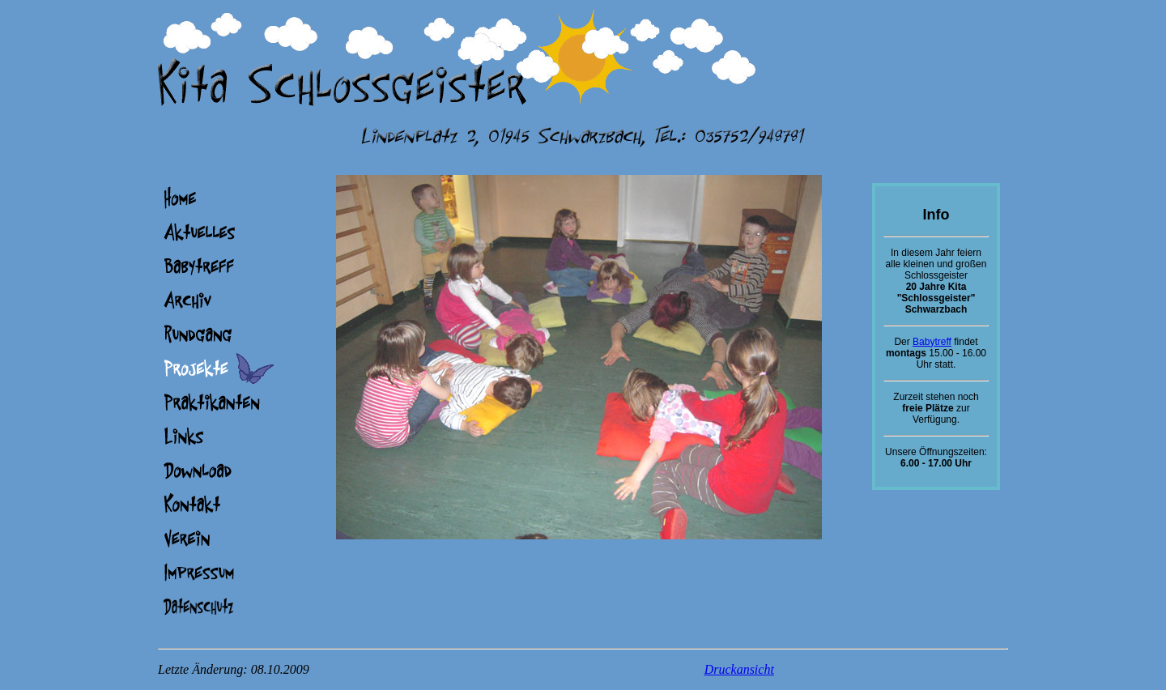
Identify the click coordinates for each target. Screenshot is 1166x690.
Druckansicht (739, 669)
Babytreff (932, 341)
